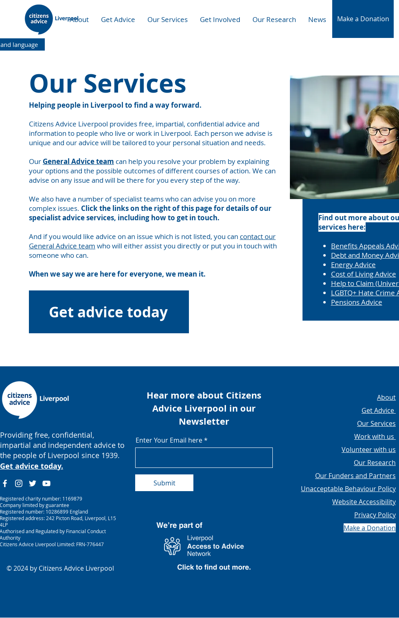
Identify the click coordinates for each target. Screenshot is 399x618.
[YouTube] (46, 483)
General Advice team (78, 161)
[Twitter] (32, 483)
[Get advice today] (109, 311)
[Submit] (164, 482)
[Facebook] (5, 483)
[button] (363, 19)
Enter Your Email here (169, 440)
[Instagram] (19, 483)
